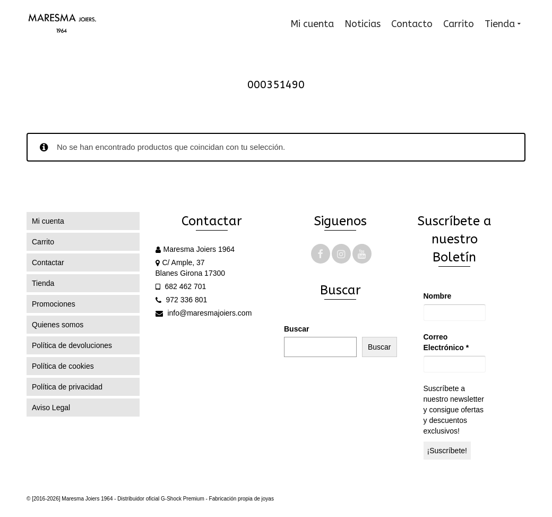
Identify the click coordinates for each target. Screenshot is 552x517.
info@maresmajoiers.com (204, 313)
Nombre (438, 296)
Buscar (296, 329)
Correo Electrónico (446, 342)
